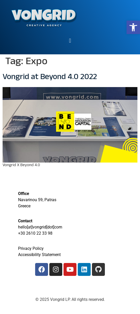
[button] (133, 27)
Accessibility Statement (39, 254)
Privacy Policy (31, 248)
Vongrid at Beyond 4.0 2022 (50, 78)
